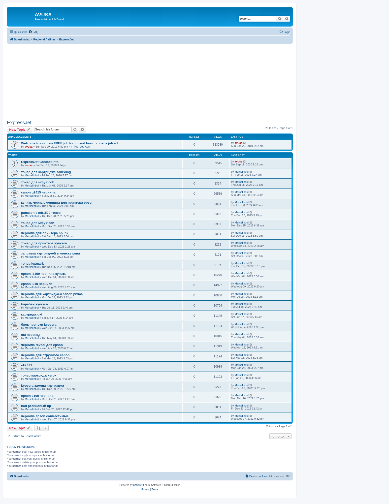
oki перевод (30, 335)
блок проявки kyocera (38, 324)
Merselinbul (32, 175)
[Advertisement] (150, 78)
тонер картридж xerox (38, 375)
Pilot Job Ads (82, 146)
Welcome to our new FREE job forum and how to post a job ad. (70, 143)
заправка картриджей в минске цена (50, 253)
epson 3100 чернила (37, 396)
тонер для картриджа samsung (46, 172)
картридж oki (31, 314)
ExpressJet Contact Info (40, 162)
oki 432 (26, 365)
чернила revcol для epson (42, 345)
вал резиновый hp (36, 406)
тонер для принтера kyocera (44, 243)
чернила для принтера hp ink (44, 233)
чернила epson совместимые (44, 416)
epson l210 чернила (37, 284)
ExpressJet (19, 122)
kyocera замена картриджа (42, 385)
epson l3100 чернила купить (43, 274)
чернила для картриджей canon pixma (52, 294)
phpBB (137, 485)
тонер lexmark (32, 263)
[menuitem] (33, 32)
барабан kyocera (34, 304)
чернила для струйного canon (45, 355)
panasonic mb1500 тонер (41, 213)
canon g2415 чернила (38, 192)
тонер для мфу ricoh (37, 182)
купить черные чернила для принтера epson (57, 202)
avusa (28, 146)
